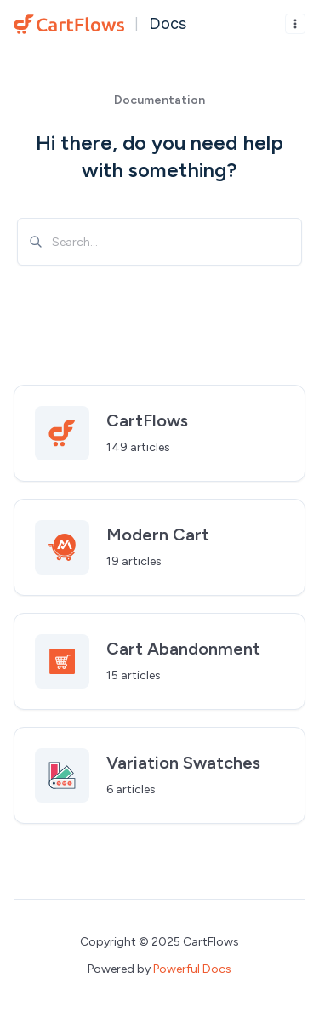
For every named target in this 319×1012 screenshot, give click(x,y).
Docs (167, 23)
